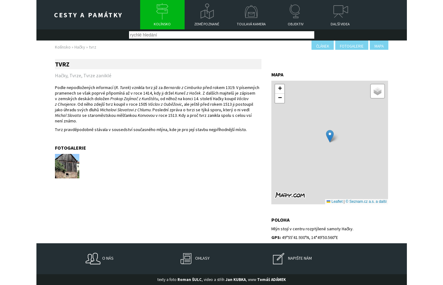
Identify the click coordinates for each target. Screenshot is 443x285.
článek (322, 46)
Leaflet (334, 201)
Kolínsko (162, 24)
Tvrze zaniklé (97, 75)
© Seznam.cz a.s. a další (366, 201)
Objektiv (295, 24)
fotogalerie (352, 46)
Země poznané (206, 24)
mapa (379, 46)
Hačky (79, 47)
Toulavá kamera (251, 24)
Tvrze (75, 75)
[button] (330, 136)
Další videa (340, 24)
